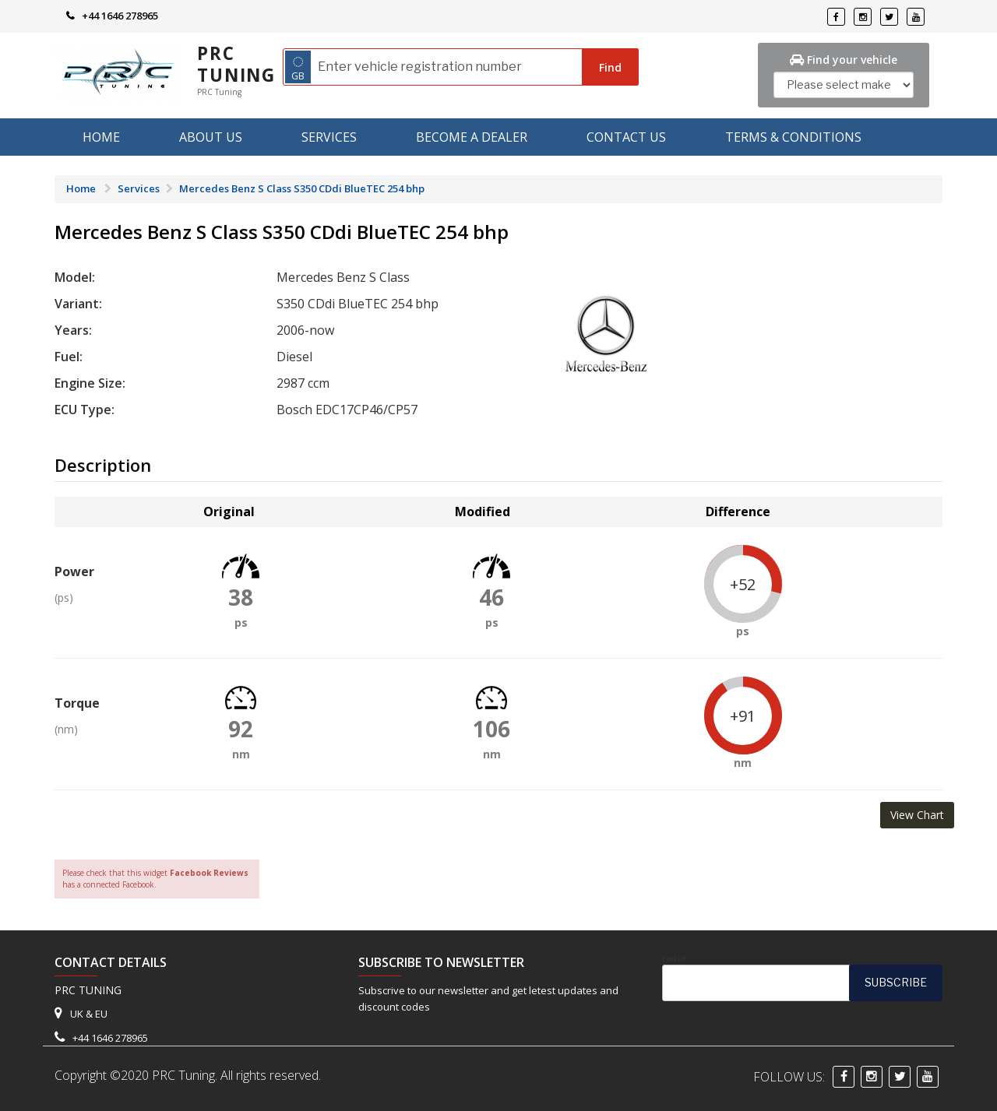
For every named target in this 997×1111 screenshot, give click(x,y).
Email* (802, 978)
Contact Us (626, 137)
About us (210, 137)
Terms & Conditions (793, 137)
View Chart (917, 814)
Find (610, 67)
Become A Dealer (471, 137)
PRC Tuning (236, 64)
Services (329, 137)
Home (101, 137)
